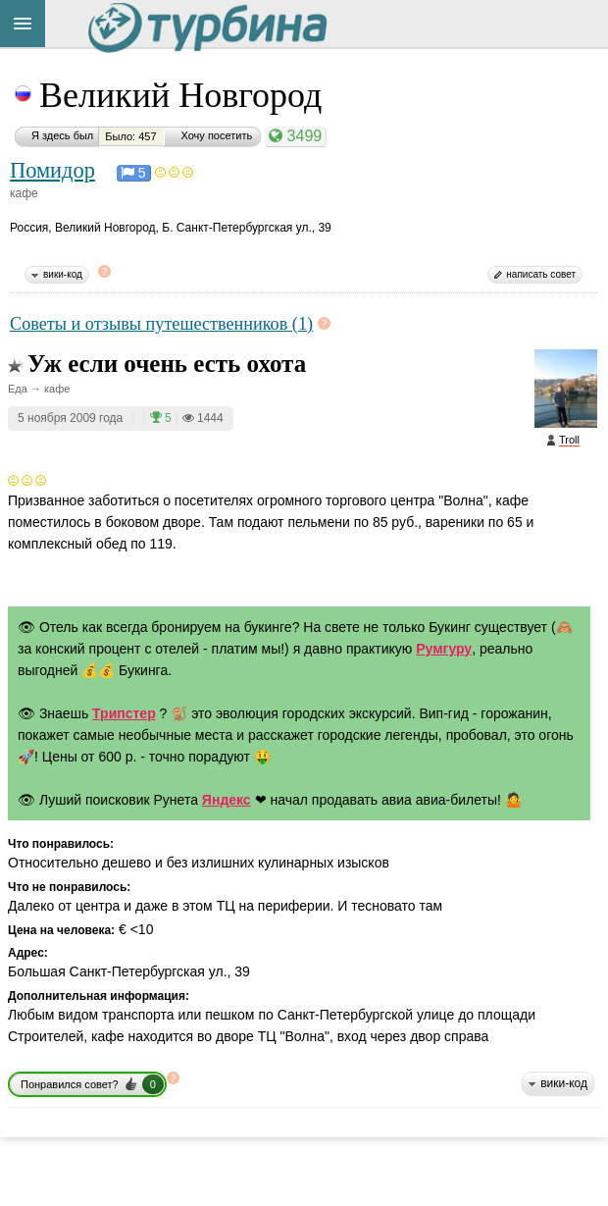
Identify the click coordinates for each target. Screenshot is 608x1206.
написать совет (541, 274)
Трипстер (124, 713)
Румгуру (444, 648)
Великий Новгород (180, 95)
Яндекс (226, 800)
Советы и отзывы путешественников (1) (161, 324)
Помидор (52, 170)
